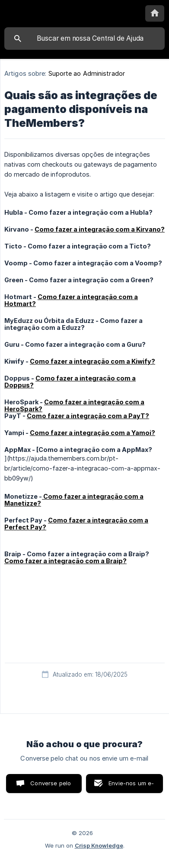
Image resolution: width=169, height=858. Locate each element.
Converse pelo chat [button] (50, 786)
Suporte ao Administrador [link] (86, 73)
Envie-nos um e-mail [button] (131, 786)
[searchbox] (84, 38)
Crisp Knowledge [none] (99, 845)
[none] (154, 13)
